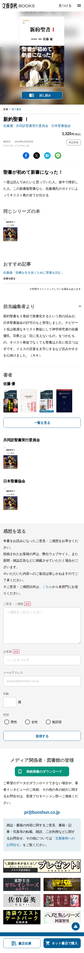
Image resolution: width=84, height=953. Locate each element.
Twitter (36, 155)
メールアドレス (13, 672)
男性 (14, 722)
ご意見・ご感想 (13, 603)
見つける (65, 5)
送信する (42, 736)
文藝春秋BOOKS (18, 5)
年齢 (6, 693)
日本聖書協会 (61, 126)
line (58, 155)
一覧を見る (42, 423)
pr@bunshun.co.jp (42, 812)
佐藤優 (8, 126)
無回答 (57, 722)
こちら (47, 586)
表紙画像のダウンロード (44, 771)
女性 (34, 722)
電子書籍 (16, 109)
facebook (26, 155)
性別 (6, 714)
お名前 (7, 651)
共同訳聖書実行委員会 (32, 126)
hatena (47, 155)
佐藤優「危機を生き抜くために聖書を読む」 (33, 272)
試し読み (45, 95)
